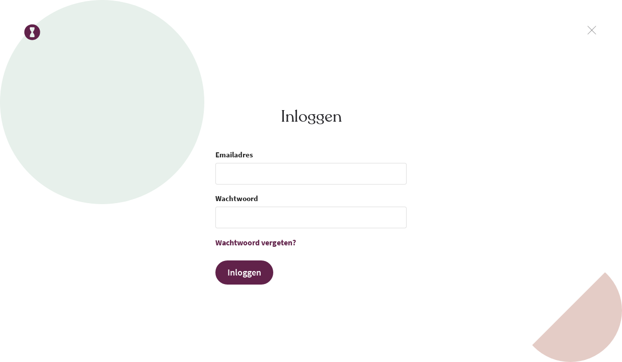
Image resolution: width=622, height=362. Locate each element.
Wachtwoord (236, 198)
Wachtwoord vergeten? (255, 242)
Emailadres (234, 154)
